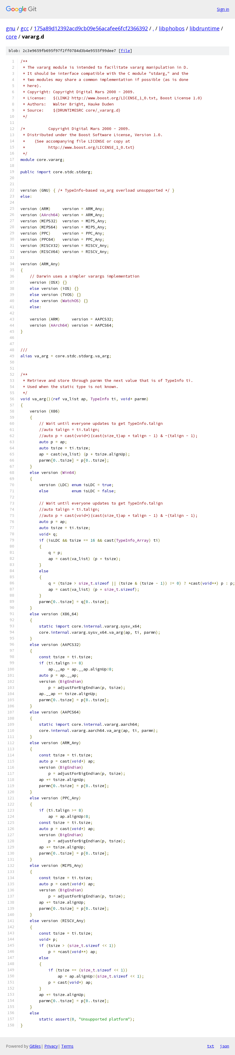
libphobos (172, 28)
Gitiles (35, 1046)
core (11, 36)
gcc (24, 28)
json (224, 1046)
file (125, 50)
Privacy (51, 1046)
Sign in (223, 9)
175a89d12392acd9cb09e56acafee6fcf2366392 (91, 28)
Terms (67, 1046)
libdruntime (205, 28)
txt (210, 1046)
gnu (10, 28)
